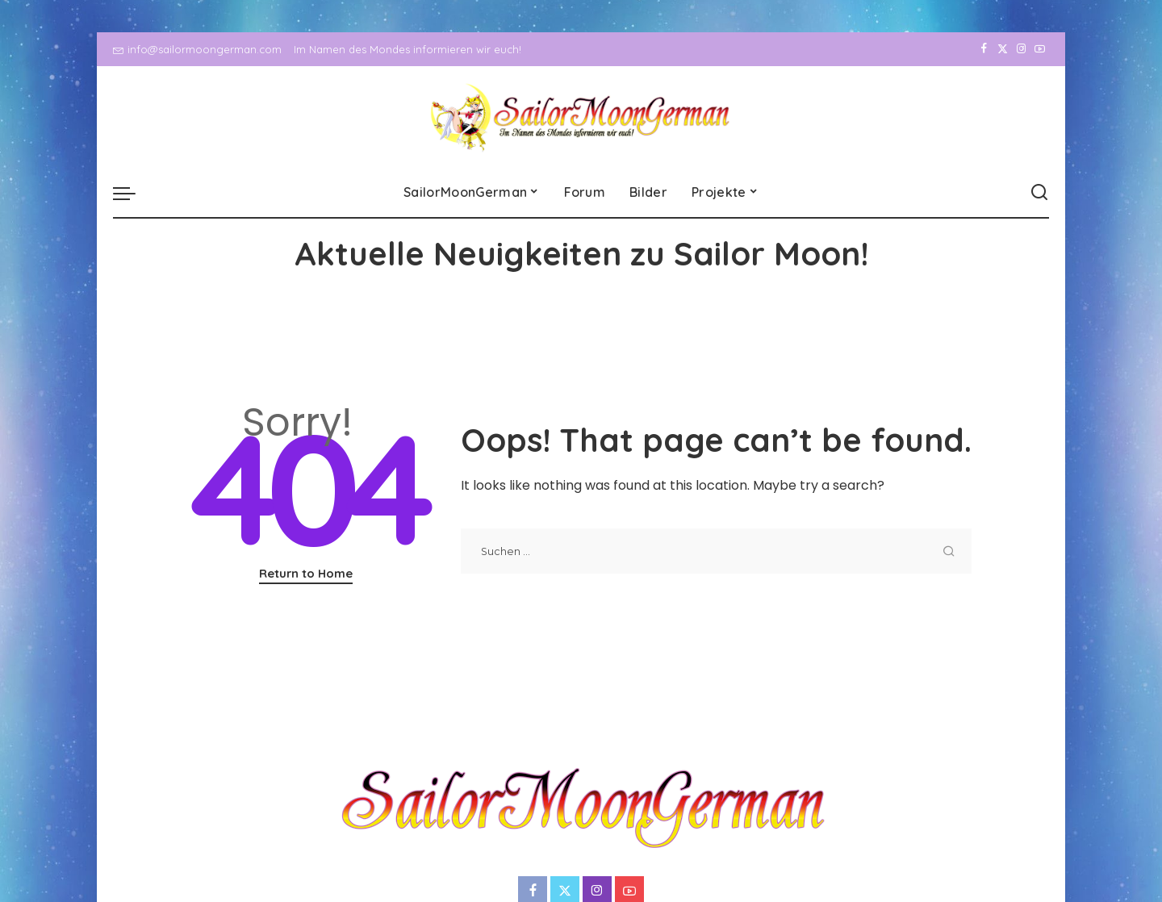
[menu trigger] (132, 193)
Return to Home (306, 573)
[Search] (1039, 193)
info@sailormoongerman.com (197, 49)
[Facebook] (984, 49)
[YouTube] (1039, 49)
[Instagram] (1021, 49)
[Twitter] (1002, 49)
